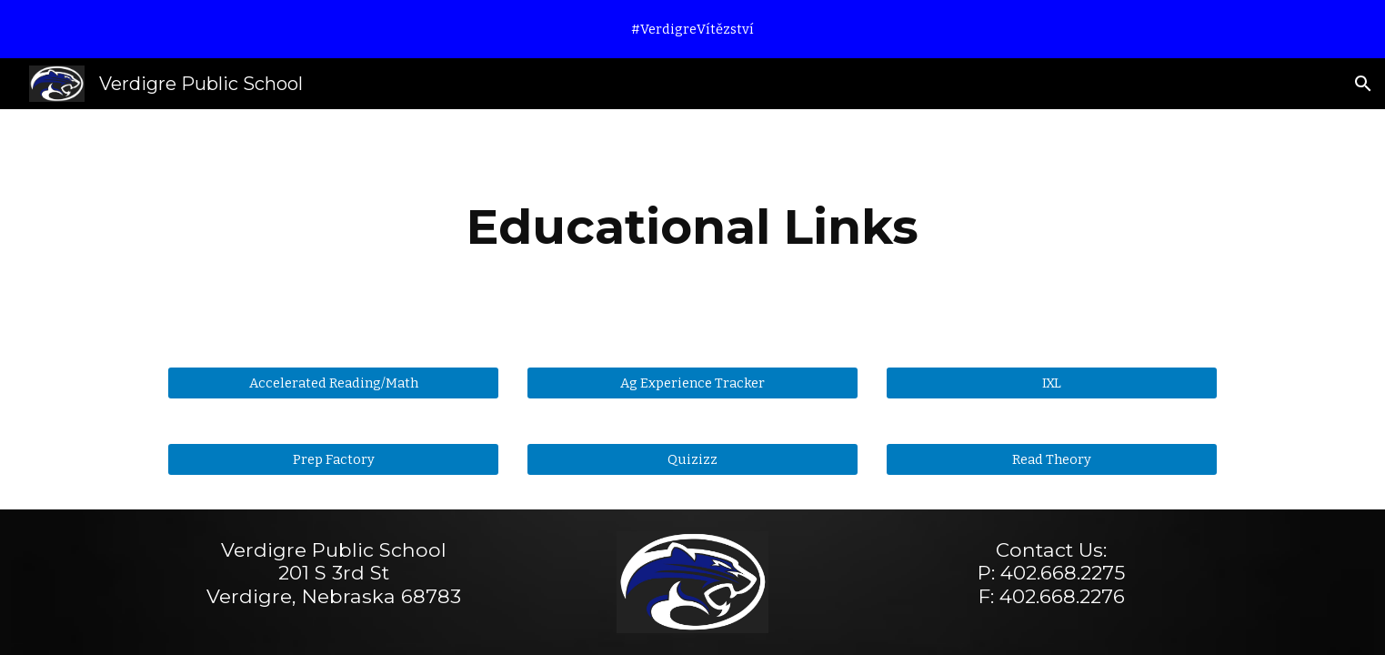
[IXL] (1052, 382)
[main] (693, 227)
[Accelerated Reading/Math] (333, 382)
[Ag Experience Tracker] (692, 382)
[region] (692, 29)
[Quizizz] (692, 459)
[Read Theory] (1052, 459)
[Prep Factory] (333, 459)
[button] (1363, 84)
